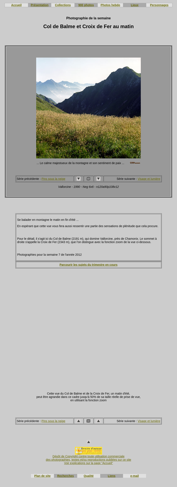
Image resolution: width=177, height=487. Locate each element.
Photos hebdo (110, 5)
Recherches (65, 476)
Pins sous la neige (53, 178)
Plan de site (42, 476)
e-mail (134, 476)
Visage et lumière (149, 178)
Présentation (40, 5)
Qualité (89, 476)
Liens (111, 476)
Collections (63, 5)
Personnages (159, 5)
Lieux (135, 5)
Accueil (16, 5)
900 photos (86, 5)
